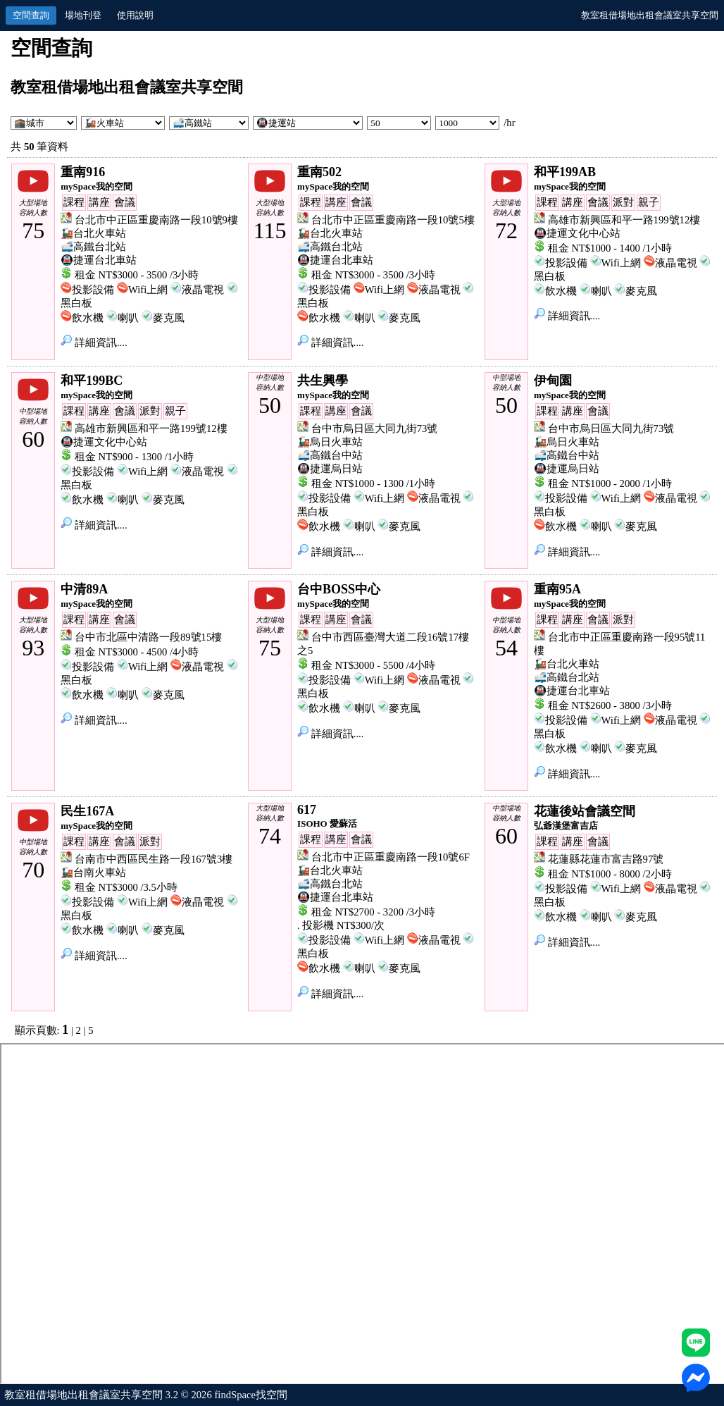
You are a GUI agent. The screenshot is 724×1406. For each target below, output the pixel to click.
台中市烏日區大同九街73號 (374, 428)
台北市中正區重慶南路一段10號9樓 (156, 220)
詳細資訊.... (94, 342)
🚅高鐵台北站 (93, 246)
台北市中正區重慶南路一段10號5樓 (393, 220)
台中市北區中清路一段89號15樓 (148, 637)
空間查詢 (31, 15)
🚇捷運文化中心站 (577, 233)
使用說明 (135, 15)
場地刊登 (83, 15)
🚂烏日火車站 (330, 442)
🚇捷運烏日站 (330, 468)
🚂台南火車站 (93, 872)
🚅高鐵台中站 (330, 455)
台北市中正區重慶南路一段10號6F (390, 857)
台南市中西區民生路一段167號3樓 (153, 859)
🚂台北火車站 (93, 233)
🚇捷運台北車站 (99, 260)
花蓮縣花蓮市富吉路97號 (606, 859)
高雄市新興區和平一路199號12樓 (624, 220)
